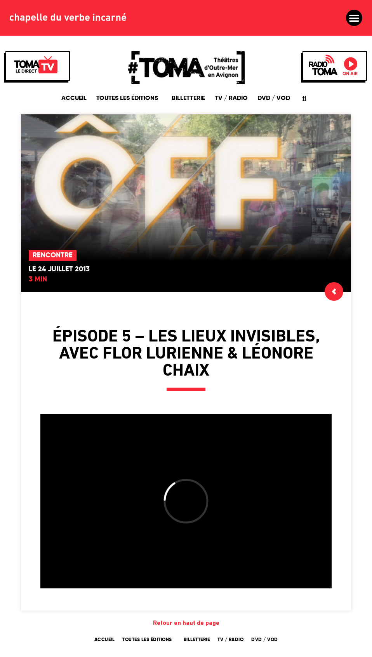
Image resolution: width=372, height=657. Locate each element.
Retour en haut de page (186, 623)
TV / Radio (231, 98)
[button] (354, 18)
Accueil (74, 98)
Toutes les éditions (129, 98)
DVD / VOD (273, 98)
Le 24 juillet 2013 (59, 269)
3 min (38, 279)
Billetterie (188, 98)
